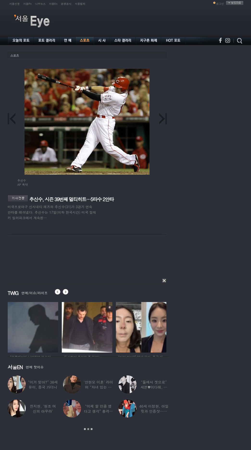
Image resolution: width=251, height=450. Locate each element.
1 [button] (85, 429)
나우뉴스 (40, 4)
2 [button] (88, 429)
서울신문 (14, 4)
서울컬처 (80, 4)
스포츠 (14, 55)
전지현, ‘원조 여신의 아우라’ (43, 409)
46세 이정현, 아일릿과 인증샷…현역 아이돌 (154, 411)
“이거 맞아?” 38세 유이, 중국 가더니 (43, 384)
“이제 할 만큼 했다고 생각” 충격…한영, (98, 411)
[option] (33, 326)
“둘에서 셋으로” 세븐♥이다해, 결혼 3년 (153, 387)
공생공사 (66, 4)
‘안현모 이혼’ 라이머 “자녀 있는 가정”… (98, 387)
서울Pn (27, 4)
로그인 (220, 4)
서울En (53, 4)
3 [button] (92, 429)
